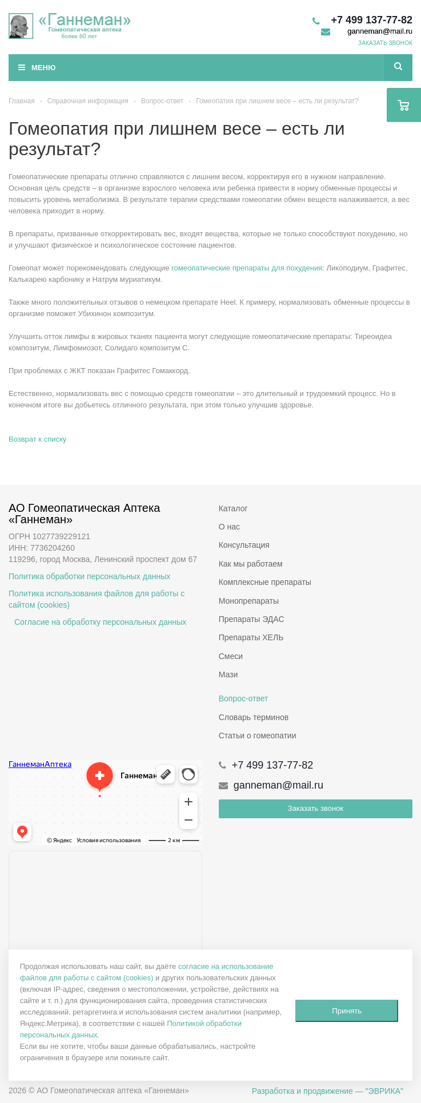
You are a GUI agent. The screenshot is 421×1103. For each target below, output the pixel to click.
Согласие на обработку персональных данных (100, 622)
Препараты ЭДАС (251, 619)
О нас (229, 526)
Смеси (231, 656)
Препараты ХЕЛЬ (251, 637)
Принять (347, 1011)
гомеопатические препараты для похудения (246, 268)
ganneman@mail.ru (379, 31)
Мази (228, 674)
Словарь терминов (254, 717)
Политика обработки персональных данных (89, 576)
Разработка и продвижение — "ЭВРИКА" (327, 1091)
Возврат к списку (37, 439)
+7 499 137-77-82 (371, 20)
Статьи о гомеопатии (257, 735)
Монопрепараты (249, 600)
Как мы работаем (251, 563)
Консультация (244, 545)
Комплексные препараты (265, 582)
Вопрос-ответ (243, 698)
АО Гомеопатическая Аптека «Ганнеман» (86, 513)
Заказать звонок (315, 808)
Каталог (233, 508)
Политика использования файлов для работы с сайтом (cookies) (97, 599)
